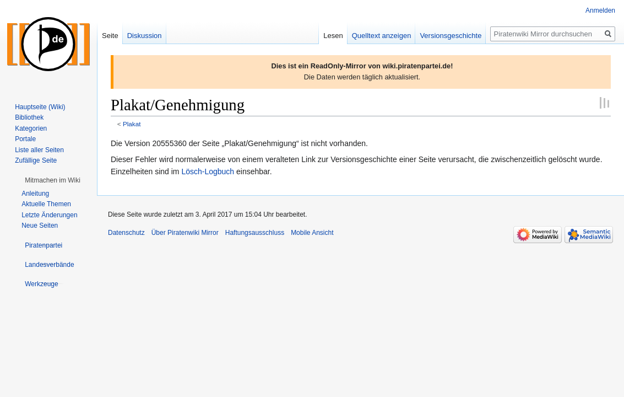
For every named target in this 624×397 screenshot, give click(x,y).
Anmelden (600, 10)
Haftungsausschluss (254, 233)
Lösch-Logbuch (207, 171)
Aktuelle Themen (46, 204)
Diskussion (144, 35)
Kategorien (31, 128)
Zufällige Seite (36, 160)
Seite (110, 35)
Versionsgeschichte (450, 35)
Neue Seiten (39, 225)
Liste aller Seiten (39, 150)
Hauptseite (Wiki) (40, 107)
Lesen (333, 35)
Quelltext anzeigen (381, 35)
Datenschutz (126, 233)
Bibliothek (29, 117)
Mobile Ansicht (312, 233)
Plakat (132, 123)
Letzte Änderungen (49, 215)
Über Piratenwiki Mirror (185, 233)
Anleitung (35, 193)
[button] (52, 180)
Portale (25, 139)
